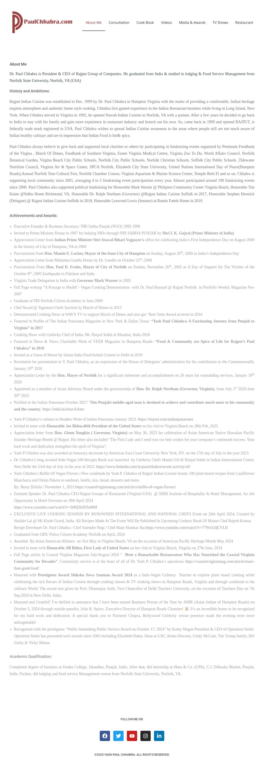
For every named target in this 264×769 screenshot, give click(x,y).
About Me (94, 22)
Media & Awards (192, 22)
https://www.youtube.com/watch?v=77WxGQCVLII (187, 527)
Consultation (119, 22)
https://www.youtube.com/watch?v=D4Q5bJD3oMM (56, 507)
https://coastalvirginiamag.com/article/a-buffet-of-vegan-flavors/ (126, 487)
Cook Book (145, 22)
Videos (166, 22)
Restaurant (244, 22)
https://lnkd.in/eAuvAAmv (64, 409)
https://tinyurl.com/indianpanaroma (165, 419)
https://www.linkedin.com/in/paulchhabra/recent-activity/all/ (144, 466)
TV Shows (220, 22)
